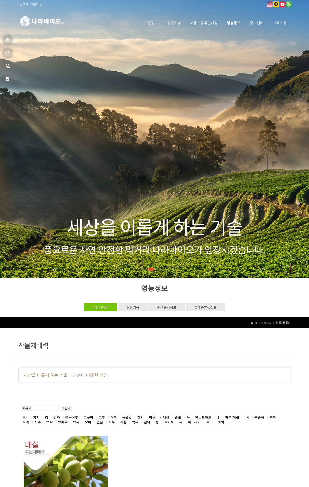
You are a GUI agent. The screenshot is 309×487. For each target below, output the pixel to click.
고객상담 (8, 68)
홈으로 (8, 42)
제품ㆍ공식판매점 (204, 22)
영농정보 (234, 22)
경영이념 (174, 22)
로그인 (24, 4)
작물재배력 (100, 307)
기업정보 (151, 22)
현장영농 (132, 307)
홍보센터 (257, 22)
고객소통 (279, 22)
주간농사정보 (166, 307)
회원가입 (36, 4)
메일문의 (7, 81)
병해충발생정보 (205, 307)
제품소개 (7, 55)
